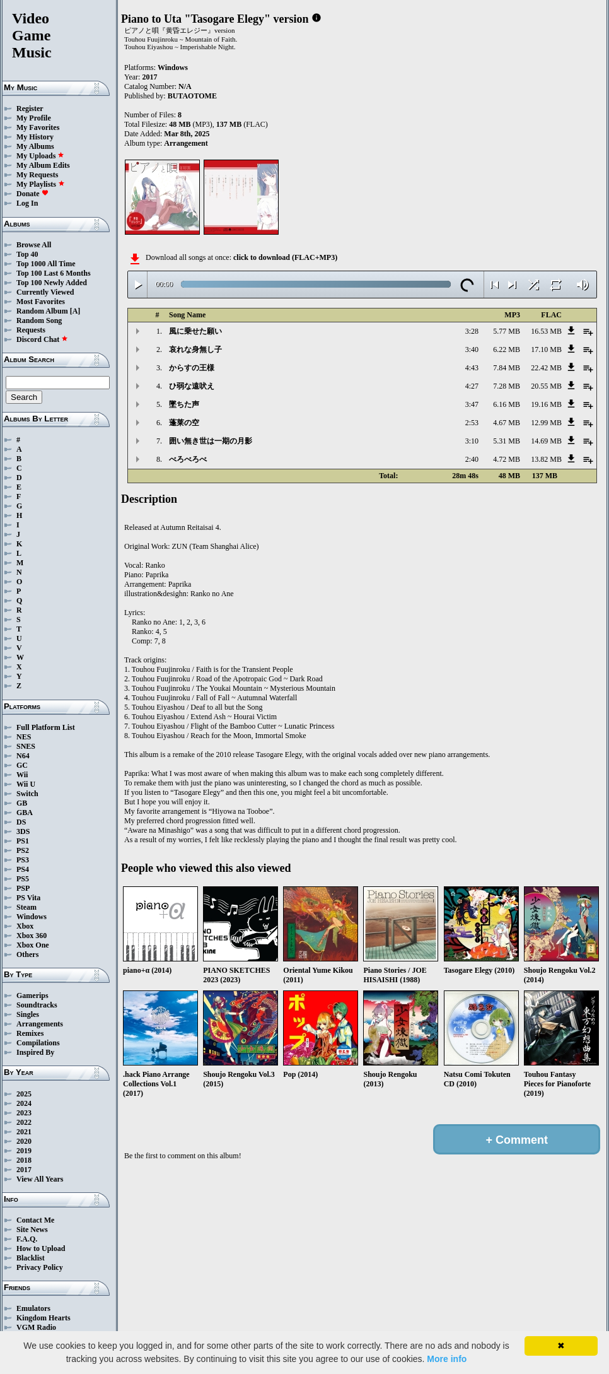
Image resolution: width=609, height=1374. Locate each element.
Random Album (42, 311)
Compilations (38, 1042)
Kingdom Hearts (43, 1317)
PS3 (22, 859)
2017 (24, 1169)
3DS (23, 831)
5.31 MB (506, 441)
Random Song (39, 320)
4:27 (471, 386)
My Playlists (40, 184)
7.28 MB (506, 386)
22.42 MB (546, 367)
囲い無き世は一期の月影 (210, 441)
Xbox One (32, 945)
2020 (24, 1141)
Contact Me (35, 1220)
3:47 (471, 404)
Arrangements (39, 1023)
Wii (22, 774)
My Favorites (37, 127)
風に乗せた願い (195, 331)
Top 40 (27, 254)
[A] (75, 311)
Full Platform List (45, 727)
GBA (24, 812)
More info (447, 1359)
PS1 (22, 841)
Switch (27, 793)
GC (22, 765)
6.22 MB (506, 349)
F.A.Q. (26, 1239)
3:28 (471, 331)
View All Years (39, 1179)
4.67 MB (506, 422)
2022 (24, 1122)
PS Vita (28, 897)
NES (23, 736)
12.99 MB (546, 422)
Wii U (25, 784)
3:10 (471, 441)
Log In (27, 203)
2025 (24, 1093)
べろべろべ (188, 459)
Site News (32, 1229)
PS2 (22, 850)
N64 (23, 755)
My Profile (33, 118)
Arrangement (185, 143)
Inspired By (35, 1052)
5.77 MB (506, 331)
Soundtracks (36, 1005)
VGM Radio (36, 1327)
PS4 (22, 869)
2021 (24, 1131)
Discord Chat (42, 339)
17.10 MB (546, 349)
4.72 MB (506, 459)
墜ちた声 (184, 404)
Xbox (24, 926)
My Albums (35, 146)
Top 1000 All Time (45, 263)
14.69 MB (546, 441)
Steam (26, 907)
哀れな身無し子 (195, 349)
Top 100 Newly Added (51, 282)
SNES (25, 746)
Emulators (33, 1308)
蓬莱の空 (184, 422)
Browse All (33, 244)
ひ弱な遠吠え (191, 386)
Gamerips (32, 995)
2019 (24, 1150)
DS (21, 822)
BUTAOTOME (192, 95)
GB (21, 803)
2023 (24, 1112)
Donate (32, 193)
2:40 (471, 459)
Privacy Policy (39, 1267)
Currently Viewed (45, 292)
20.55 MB (546, 386)
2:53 (471, 422)
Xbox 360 (31, 935)
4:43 (471, 367)
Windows (31, 916)
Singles (27, 1014)
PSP (23, 888)
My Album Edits (43, 165)
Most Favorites (40, 301)
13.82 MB (546, 459)
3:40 (471, 349)
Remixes (30, 1033)
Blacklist (30, 1258)
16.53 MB (546, 331)
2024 (24, 1103)
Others (27, 954)
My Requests (37, 174)
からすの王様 (191, 367)
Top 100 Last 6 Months (53, 273)
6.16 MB (506, 404)
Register (30, 108)
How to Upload (40, 1248)
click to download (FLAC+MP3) (285, 257)
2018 (24, 1160)
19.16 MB (546, 404)
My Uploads (40, 155)
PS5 (22, 878)
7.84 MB (506, 367)
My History (35, 136)
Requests (30, 330)
